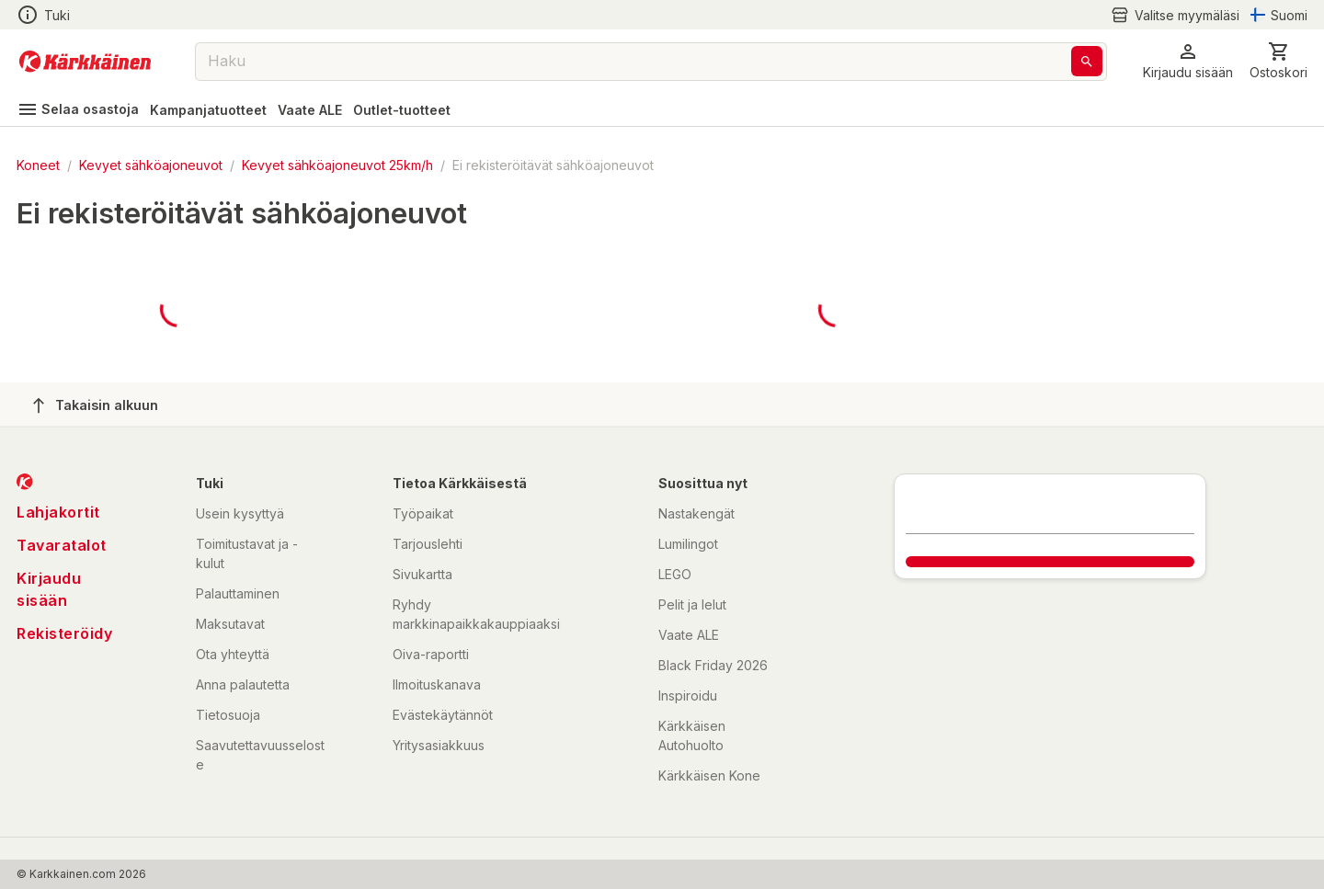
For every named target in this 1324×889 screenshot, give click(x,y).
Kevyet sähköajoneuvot (151, 165)
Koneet (38, 165)
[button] (1188, 61)
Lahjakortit (58, 512)
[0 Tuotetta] (1278, 61)
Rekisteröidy (64, 633)
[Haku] (1086, 61)
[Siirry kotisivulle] (85, 62)
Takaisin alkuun (95, 405)
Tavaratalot (62, 545)
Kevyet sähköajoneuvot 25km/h (337, 165)
